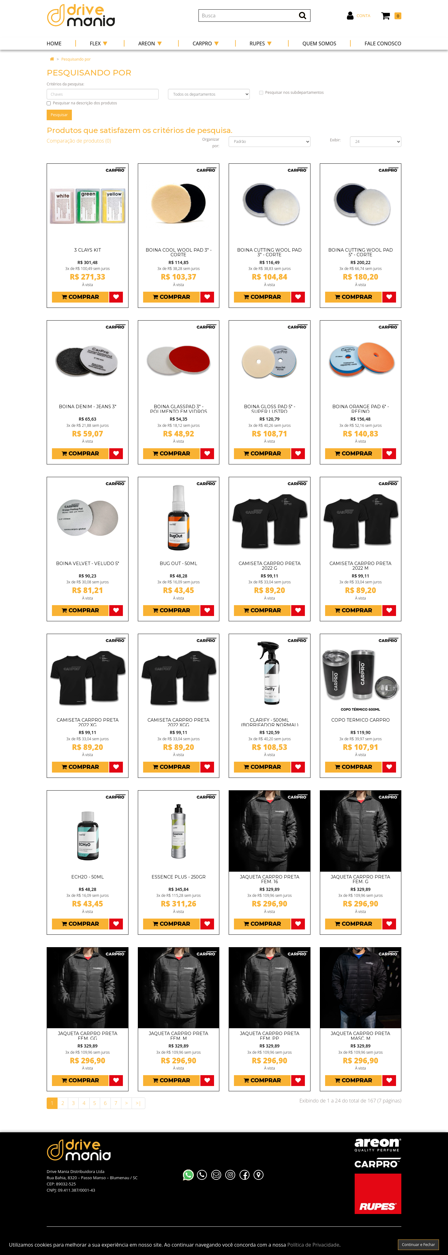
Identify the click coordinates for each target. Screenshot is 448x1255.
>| (138, 1103)
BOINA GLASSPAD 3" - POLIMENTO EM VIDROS (178, 409)
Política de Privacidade (313, 1244)
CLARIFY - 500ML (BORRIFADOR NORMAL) (269, 722)
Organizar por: (210, 142)
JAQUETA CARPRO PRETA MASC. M (360, 1036)
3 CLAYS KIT (87, 250)
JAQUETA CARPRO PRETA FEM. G (360, 879)
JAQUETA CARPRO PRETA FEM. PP (269, 1036)
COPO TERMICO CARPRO (360, 720)
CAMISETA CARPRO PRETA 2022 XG (88, 722)
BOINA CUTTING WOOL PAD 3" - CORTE (269, 252)
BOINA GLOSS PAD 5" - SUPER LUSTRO (269, 409)
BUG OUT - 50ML (178, 563)
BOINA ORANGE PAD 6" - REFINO (360, 409)
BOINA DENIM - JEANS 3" (87, 406)
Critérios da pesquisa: (65, 84)
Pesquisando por (76, 59)
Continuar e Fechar (418, 1244)
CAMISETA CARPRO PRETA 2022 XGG (178, 722)
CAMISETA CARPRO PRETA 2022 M (360, 566)
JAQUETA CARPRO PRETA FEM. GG (87, 1036)
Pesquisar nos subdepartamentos (291, 92)
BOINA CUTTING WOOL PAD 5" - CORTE (360, 252)
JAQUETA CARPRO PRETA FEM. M (178, 1036)
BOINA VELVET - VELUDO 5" (87, 563)
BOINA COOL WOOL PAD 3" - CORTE (179, 252)
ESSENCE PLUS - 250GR (179, 877)
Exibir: (335, 140)
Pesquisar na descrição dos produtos (82, 103)
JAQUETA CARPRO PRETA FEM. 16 (269, 879)
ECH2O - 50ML (87, 877)
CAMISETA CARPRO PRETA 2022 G (270, 566)
